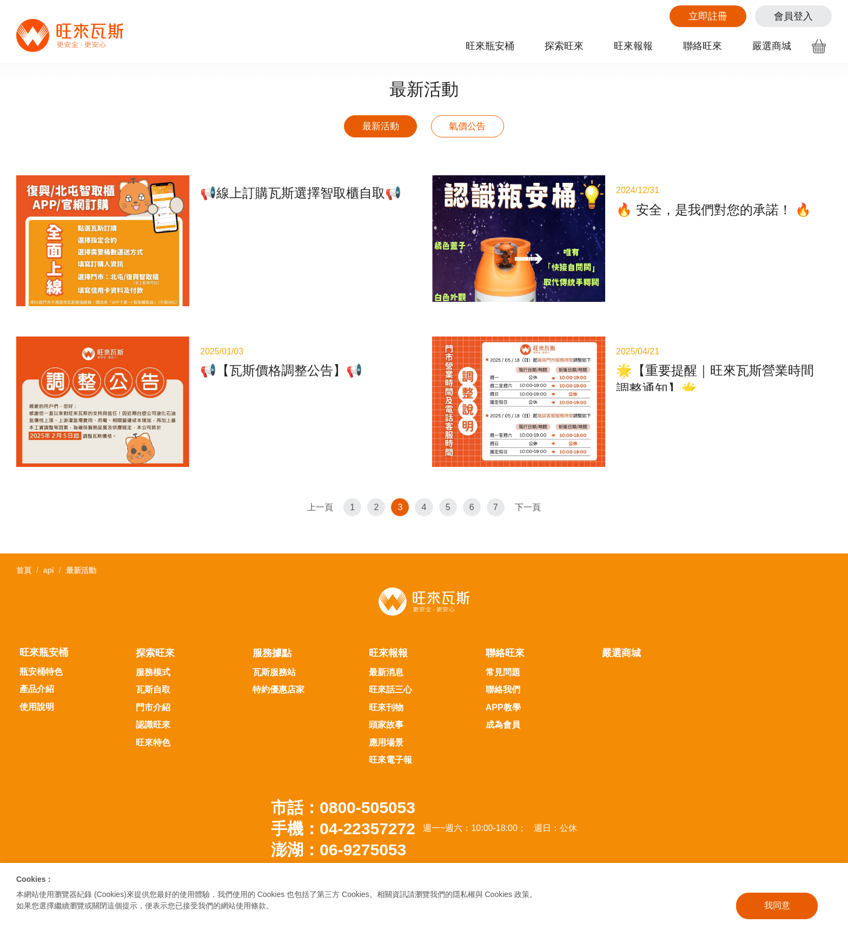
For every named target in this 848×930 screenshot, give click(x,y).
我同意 (777, 905)
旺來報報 (633, 46)
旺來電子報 (390, 744)
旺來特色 (153, 726)
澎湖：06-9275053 (338, 834)
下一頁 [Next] (533, 511)
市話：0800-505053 (343, 792)
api (48, 554)
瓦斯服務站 (274, 656)
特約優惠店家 (278, 673)
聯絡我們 (503, 673)
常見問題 (503, 656)
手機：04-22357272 (343, 813)
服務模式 (153, 656)
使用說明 (36, 691)
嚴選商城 (771, 46)
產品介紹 (36, 673)
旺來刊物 (386, 691)
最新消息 (386, 656)
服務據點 (272, 637)
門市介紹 (153, 691)
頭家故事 (386, 709)
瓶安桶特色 (41, 656)
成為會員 (503, 709)
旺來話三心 (390, 673)
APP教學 (503, 691)
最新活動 (369, 128)
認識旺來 (153, 709)
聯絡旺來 (702, 46)
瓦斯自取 (153, 673)
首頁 (23, 554)
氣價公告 (478, 128)
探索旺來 (564, 46)
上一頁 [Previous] (315, 511)
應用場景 (386, 726)
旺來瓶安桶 (490, 46)
